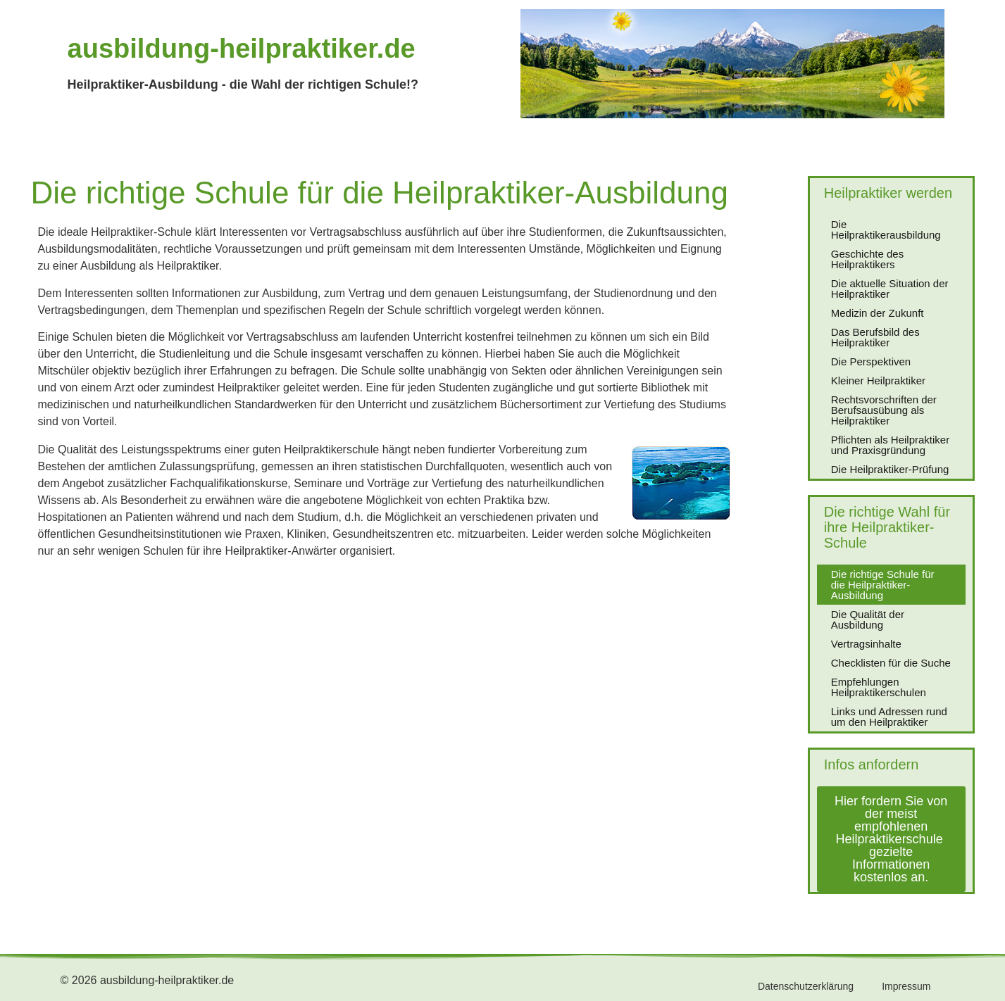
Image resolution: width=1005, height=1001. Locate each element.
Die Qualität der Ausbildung (867, 619)
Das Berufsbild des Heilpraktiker (875, 337)
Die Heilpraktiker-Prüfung (890, 469)
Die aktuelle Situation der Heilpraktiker (890, 288)
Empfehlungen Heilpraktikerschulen (878, 687)
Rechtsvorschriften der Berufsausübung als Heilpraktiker (884, 410)
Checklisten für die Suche (891, 663)
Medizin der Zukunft (877, 313)
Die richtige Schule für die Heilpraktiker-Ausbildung (883, 584)
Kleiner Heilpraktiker (878, 380)
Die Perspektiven (871, 361)
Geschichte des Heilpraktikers (867, 259)
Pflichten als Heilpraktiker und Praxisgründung (890, 445)
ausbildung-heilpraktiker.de (242, 48)
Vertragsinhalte (866, 644)
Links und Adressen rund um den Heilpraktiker (889, 716)
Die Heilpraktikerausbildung (886, 229)
